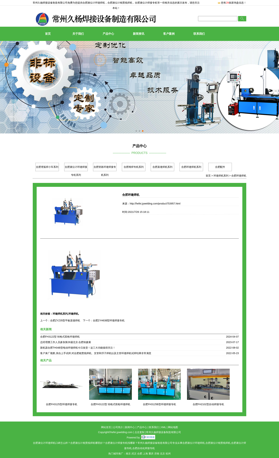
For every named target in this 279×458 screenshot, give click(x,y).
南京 (128, 453)
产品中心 (108, 33)
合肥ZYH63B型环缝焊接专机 (109, 320)
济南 (156, 453)
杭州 (168, 453)
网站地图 (173, 427)
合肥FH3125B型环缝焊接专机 (159, 404)
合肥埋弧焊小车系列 (47, 166)
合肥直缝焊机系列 (162, 166)
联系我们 (199, 33)
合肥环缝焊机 (238, 175)
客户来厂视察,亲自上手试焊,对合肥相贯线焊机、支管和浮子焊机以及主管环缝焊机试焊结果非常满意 (95, 353)
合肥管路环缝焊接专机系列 (105, 170)
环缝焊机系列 (221, 175)
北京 (162, 453)
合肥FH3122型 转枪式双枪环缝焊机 (60, 336)
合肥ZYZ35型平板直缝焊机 (65, 320)
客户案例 (169, 33)
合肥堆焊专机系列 (134, 166)
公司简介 (118, 427)
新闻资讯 (138, 33)
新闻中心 (130, 427)
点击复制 (139, 432)
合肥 (139, 453)
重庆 (151, 453)
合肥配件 (220, 166)
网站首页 (106, 427)
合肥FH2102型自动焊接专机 (208, 404)
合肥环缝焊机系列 (191, 166)
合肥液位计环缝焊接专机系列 (76, 170)
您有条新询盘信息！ (232, 2)
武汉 (133, 453)
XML (163, 427)
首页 (48, 33)
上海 (145, 453)
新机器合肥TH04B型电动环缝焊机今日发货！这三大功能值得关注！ (77, 347)
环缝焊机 (73, 313)
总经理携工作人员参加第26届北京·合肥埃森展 (65, 342)
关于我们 (78, 33)
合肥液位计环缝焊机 (94, 2)
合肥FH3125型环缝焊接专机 (61, 404)
